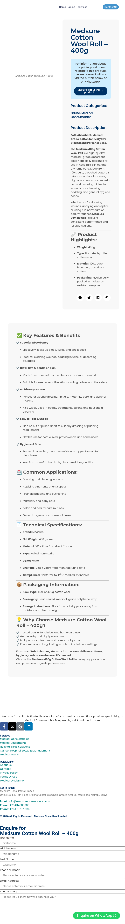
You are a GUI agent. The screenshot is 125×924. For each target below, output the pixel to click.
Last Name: (7, 859)
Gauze (75, 113)
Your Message (9, 891)
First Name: (7, 838)
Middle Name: (9, 848)
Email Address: (9, 881)
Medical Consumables (82, 115)
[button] (80, 297)
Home (62, 7)
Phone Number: (10, 870)
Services (82, 7)
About (71, 7)
